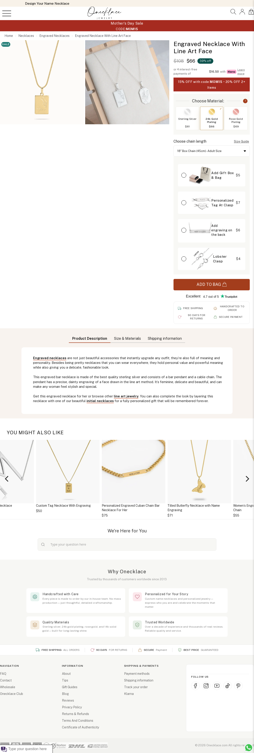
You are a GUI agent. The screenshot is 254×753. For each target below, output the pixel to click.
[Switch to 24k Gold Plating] (211, 111)
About (66, 673)
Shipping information (138, 680)
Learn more (241, 71)
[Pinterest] (238, 685)
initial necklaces (100, 401)
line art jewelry (126, 396)
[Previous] (7, 479)
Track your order (136, 687)
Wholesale (7, 687)
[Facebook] (195, 685)
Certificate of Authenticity (80, 727)
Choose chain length (190, 141)
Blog (65, 694)
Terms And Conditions (77, 720)
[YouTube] (217, 685)
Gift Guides (69, 687)
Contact (6, 680)
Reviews (68, 700)
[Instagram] (206, 685)
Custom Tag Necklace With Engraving (106, 505)
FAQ (3, 673)
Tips (65, 680)
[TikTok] (227, 685)
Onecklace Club (11, 694)
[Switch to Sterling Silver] (187, 111)
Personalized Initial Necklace (34, 505)
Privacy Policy (72, 707)
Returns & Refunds (75, 714)
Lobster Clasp (220, 259)
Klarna (129, 694)
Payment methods (137, 673)
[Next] (247, 479)
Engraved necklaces (49, 358)
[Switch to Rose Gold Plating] (236, 111)
